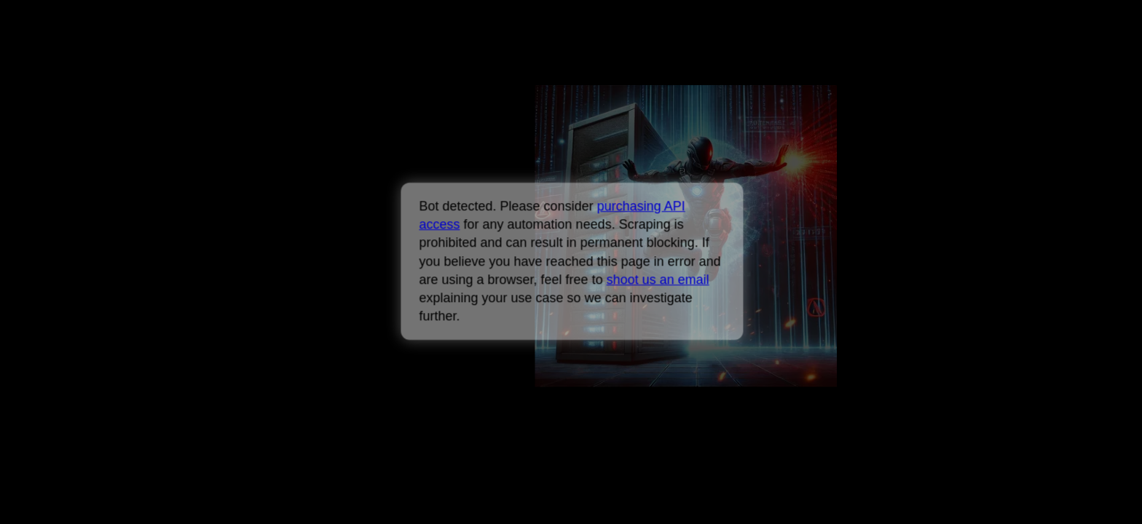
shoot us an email (657, 279)
